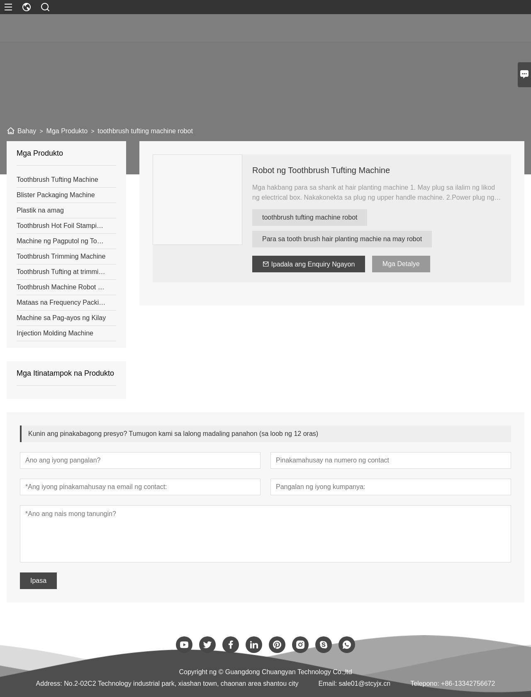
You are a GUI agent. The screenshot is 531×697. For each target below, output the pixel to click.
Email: (328, 683)
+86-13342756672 (468, 683)
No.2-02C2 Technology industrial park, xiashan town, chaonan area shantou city (181, 683)
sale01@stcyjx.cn (364, 683)
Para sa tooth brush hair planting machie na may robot (342, 238)
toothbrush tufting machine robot (309, 217)
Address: (49, 683)
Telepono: (424, 683)
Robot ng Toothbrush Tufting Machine (321, 170)
